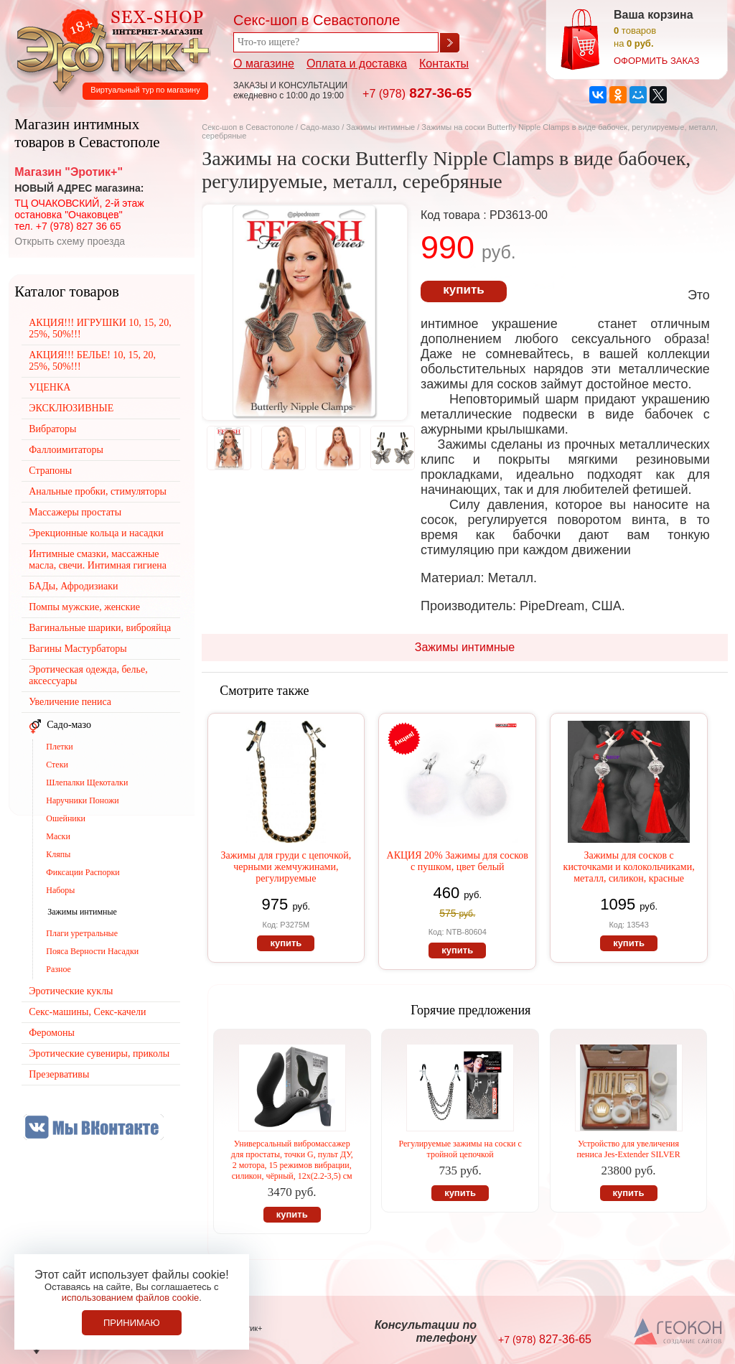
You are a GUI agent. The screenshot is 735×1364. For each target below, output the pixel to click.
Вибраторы (52, 429)
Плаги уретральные (82, 933)
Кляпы (58, 854)
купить (463, 289)
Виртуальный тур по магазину (145, 89)
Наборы (60, 890)
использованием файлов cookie (131, 1297)
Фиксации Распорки (83, 872)
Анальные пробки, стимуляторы (98, 491)
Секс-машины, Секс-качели (87, 1011)
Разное (58, 969)
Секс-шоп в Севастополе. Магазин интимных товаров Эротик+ (109, 49)
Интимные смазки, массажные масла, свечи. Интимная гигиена (98, 559)
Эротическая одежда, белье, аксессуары (88, 675)
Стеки (57, 765)
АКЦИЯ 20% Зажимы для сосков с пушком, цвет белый (457, 861)
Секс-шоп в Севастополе (248, 127)
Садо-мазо (320, 127)
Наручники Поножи (82, 800)
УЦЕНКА (49, 387)
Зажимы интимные (380, 127)
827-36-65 (417, 93)
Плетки (59, 747)
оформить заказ (656, 60)
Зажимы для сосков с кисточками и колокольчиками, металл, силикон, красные (629, 867)
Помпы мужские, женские (84, 607)
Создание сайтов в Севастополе (678, 1332)
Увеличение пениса (70, 701)
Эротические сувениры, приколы (99, 1053)
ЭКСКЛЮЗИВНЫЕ (71, 408)
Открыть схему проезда (69, 241)
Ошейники (65, 818)
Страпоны (50, 470)
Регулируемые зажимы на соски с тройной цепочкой (459, 1149)
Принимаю (131, 1322)
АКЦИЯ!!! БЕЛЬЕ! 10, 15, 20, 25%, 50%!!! (92, 361)
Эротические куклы (71, 991)
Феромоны (52, 1032)
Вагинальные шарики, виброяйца (100, 627)
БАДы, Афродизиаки (73, 586)
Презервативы (59, 1074)
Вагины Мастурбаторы (77, 648)
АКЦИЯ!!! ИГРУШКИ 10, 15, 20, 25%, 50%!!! (100, 328)
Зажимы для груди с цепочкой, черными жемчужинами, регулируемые (286, 867)
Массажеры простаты (75, 512)
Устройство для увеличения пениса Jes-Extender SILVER (628, 1149)
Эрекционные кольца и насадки (96, 533)
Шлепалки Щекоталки (87, 782)
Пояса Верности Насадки (92, 951)
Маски (58, 836)
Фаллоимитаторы (66, 449)
